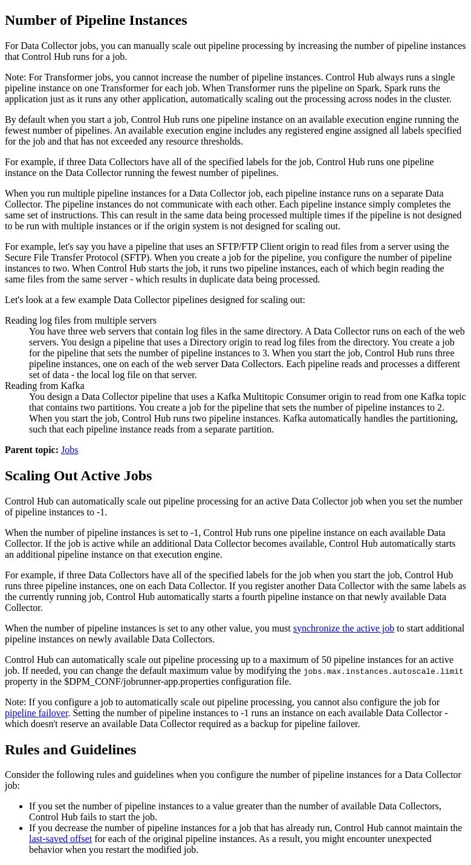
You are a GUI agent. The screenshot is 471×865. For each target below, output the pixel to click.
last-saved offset (60, 839)
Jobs (69, 450)
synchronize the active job (344, 628)
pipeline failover (36, 713)
